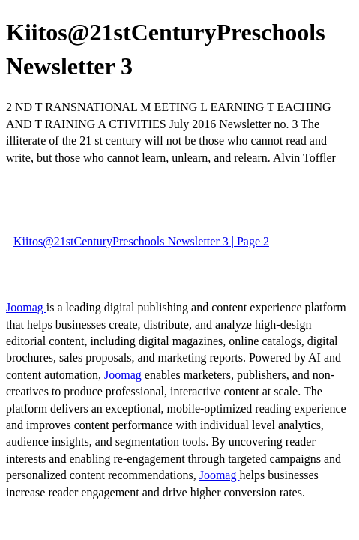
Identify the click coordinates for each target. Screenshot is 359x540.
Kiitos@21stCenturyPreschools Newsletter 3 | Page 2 (141, 241)
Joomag (26, 307)
